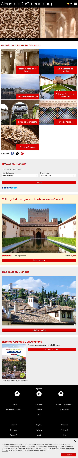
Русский (13, 435)
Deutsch (13, 430)
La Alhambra (10, 39)
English (39, 425)
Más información (39, 330)
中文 (64, 435)
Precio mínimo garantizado (12, 169)
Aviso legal (39, 404)
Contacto (13, 404)
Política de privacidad (64, 404)
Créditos (39, 410)
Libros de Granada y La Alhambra (22, 341)
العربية (39, 435)
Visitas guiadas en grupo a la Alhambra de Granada (33, 199)
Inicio (3, 39)
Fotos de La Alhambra (24, 39)
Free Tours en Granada (15, 271)
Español (13, 425)
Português (64, 430)
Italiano (39, 430)
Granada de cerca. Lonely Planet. (44, 345)
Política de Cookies (13, 410)
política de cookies (38, 451)
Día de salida (45, 173)
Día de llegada (8, 173)
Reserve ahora (39, 260)
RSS (39, 415)
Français (64, 425)
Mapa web (64, 410)
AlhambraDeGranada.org (26, 3)
